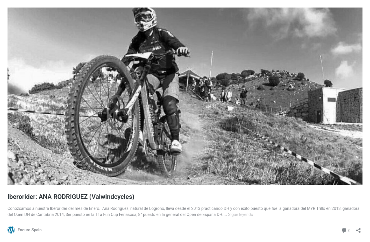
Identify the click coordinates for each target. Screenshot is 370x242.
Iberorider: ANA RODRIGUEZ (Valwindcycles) (71, 196)
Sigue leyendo (240, 214)
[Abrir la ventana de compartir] (358, 228)
